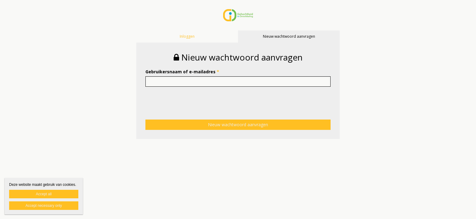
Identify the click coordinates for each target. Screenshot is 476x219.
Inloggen (187, 36)
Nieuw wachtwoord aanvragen (289, 36)
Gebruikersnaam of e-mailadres (182, 72)
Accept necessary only (43, 205)
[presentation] (191, 98)
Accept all (44, 194)
